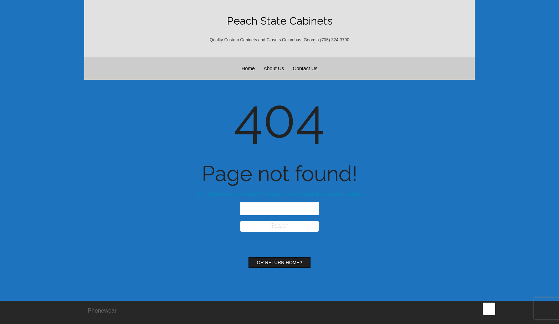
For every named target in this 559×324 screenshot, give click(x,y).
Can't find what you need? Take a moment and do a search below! (279, 194)
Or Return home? (279, 262)
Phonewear (102, 311)
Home (248, 68)
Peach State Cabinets (280, 21)
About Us (273, 68)
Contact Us (305, 68)
